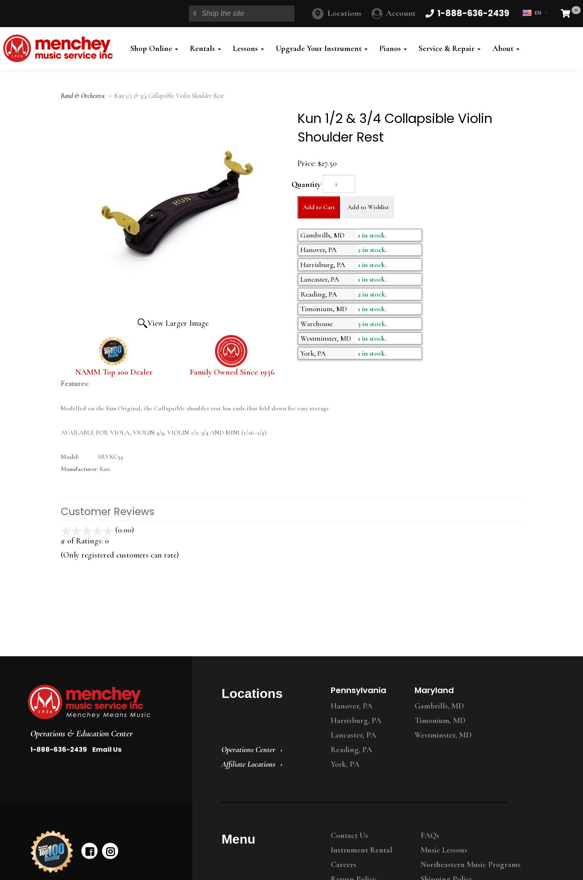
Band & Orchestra (82, 96)
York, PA (345, 764)
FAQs (430, 835)
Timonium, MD (440, 720)
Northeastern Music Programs (471, 864)
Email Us (106, 749)
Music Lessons (444, 850)
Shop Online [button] (154, 48)
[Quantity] (339, 184)
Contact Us (349, 835)
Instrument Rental (361, 850)
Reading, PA (351, 750)
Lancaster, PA (353, 735)
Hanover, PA (351, 706)
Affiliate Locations (248, 764)
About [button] (505, 48)
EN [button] (535, 13)
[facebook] (89, 851)
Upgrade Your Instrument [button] (322, 48)
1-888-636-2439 (58, 749)
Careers (343, 864)
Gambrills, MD (439, 706)
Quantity (306, 184)
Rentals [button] (205, 48)
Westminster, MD (443, 735)
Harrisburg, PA (356, 720)
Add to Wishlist (368, 207)
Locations (345, 13)
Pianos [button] (393, 48)
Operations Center (248, 750)
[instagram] (110, 851)
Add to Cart (319, 207)
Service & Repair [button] (450, 48)
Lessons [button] (248, 48)
